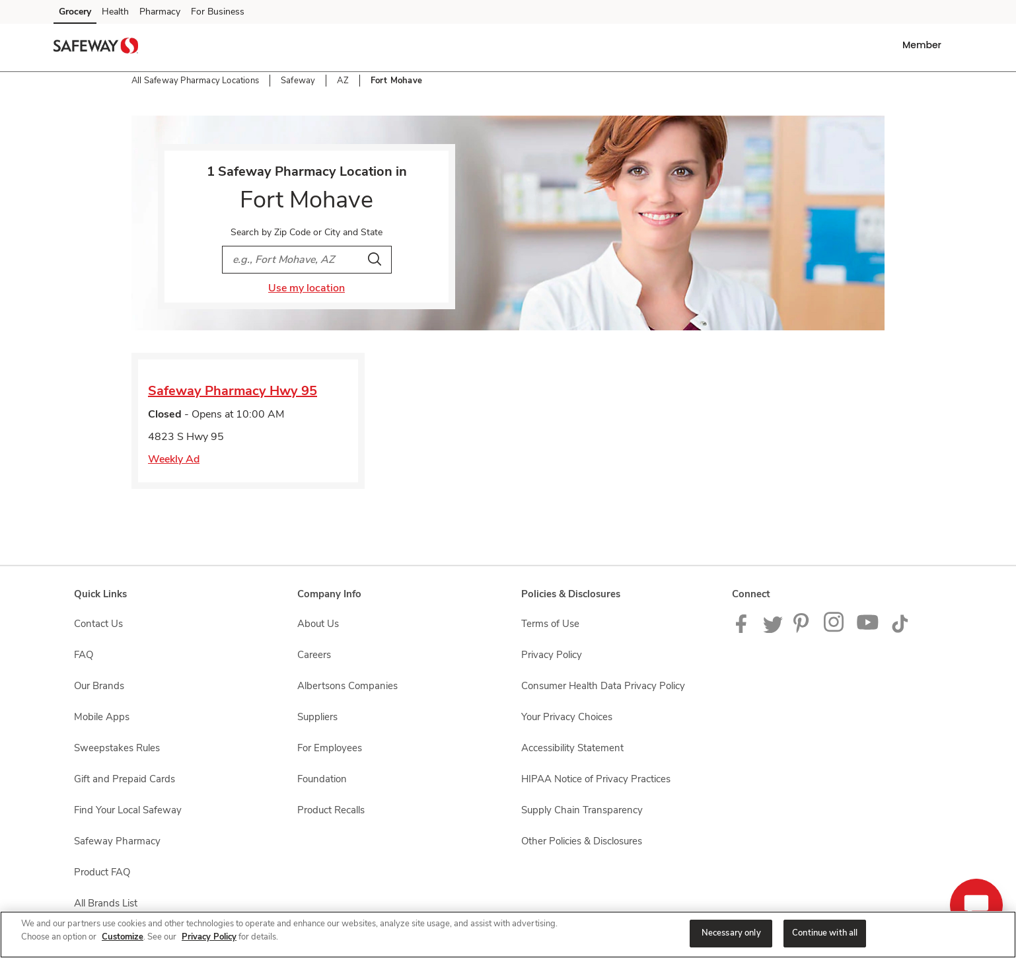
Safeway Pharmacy (117, 841)
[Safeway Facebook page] (744, 630)
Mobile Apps (101, 716)
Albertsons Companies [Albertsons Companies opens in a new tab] (347, 685)
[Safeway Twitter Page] (773, 630)
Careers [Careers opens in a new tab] (314, 654)
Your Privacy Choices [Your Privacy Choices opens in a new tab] (566, 716)
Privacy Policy (209, 937)
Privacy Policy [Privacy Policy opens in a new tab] (551, 654)
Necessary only (731, 933)
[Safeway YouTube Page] (868, 630)
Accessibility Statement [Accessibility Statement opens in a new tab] (572, 748)
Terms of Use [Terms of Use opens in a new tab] (550, 623)
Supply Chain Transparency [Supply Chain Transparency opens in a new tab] (582, 810)
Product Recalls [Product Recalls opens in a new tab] (331, 810)
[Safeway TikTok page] (899, 630)
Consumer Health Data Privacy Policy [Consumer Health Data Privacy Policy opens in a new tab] (603, 685)
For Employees (329, 748)
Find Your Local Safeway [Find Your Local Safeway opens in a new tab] (128, 810)
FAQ (83, 654)
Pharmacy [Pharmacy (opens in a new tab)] (159, 11)
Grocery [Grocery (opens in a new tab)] (75, 11)
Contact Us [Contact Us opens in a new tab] (98, 623)
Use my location (306, 288)
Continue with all (824, 933)
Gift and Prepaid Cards (124, 779)
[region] (508, 934)
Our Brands (99, 685)
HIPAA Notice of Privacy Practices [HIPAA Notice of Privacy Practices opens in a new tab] (596, 779)
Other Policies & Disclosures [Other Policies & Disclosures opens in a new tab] (581, 841)
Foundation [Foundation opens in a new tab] (322, 779)
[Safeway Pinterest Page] (803, 630)
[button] (924, 45)
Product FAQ (102, 872)
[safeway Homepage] (96, 47)
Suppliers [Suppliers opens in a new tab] (317, 716)
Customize (122, 937)
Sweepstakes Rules (117, 748)
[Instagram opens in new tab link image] (834, 630)
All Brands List (105, 903)
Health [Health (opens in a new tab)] (115, 11)
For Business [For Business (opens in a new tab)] (217, 11)
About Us (318, 623)
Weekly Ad (174, 459)
